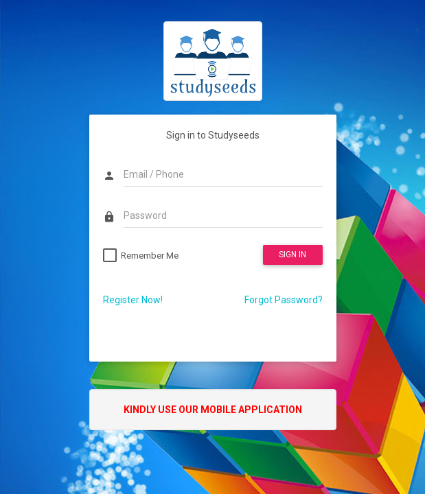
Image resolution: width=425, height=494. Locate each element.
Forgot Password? (283, 299)
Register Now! (133, 299)
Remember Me (150, 255)
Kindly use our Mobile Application (213, 409)
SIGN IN (292, 254)
